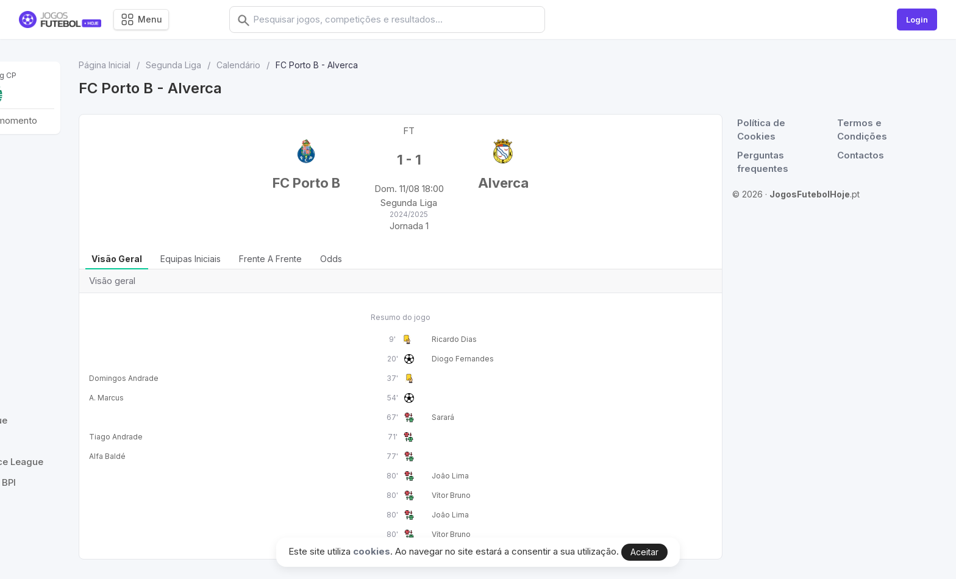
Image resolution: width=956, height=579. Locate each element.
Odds (472, 259)
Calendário (380, 65)
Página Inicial (246, 65)
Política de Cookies (778, 130)
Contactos (874, 155)
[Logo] (60, 20)
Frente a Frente (411, 259)
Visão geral (258, 259)
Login (917, 19)
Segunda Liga (315, 65)
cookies (371, 551)
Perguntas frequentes (779, 162)
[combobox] (407, 19)
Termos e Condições (876, 130)
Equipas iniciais (332, 259)
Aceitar (644, 552)
